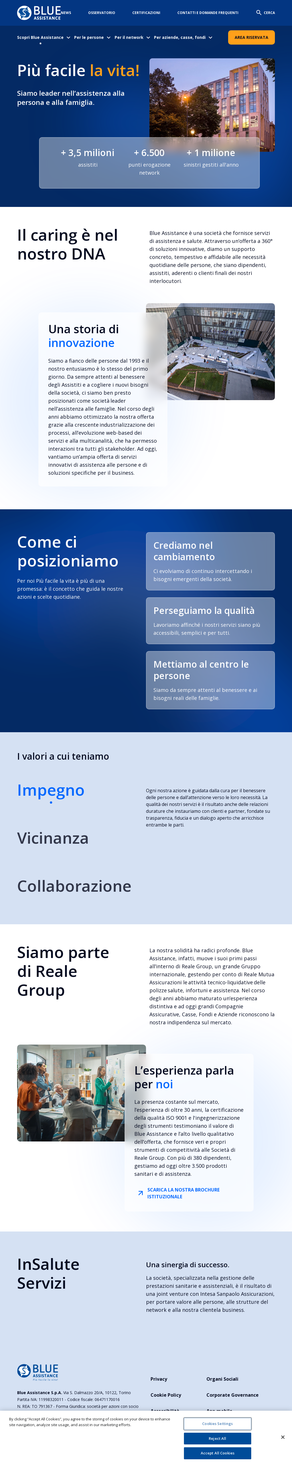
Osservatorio (101, 12)
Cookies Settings (217, 1423)
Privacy (159, 1379)
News (66, 12)
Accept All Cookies (217, 1453)
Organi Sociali (222, 1379)
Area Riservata (251, 37)
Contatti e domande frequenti (207, 12)
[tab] (74, 795)
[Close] (283, 1437)
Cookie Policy (166, 1395)
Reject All (217, 1438)
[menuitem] (44, 37)
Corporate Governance (232, 1395)
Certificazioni (146, 12)
